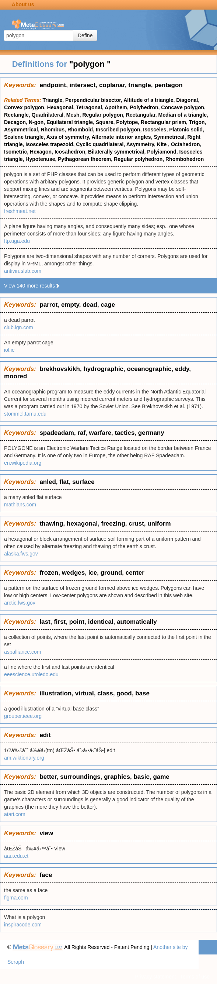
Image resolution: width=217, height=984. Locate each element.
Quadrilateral (47, 115)
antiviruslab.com (22, 271)
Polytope (127, 122)
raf (81, 432)
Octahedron (185, 144)
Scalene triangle (23, 137)
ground (111, 572)
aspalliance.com (22, 652)
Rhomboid (80, 130)
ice (92, 572)
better (47, 776)
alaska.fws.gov (21, 554)
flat (64, 481)
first (60, 621)
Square (104, 122)
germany (151, 432)
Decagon (15, 122)
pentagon (168, 85)
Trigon (197, 122)
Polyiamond (161, 152)
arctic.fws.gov (19, 603)
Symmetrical (169, 137)
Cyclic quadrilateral (99, 144)
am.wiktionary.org (24, 758)
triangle (139, 85)
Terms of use (195, 977)
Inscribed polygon (118, 130)
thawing (51, 523)
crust (136, 523)
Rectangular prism (163, 122)
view (46, 833)
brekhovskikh (59, 368)
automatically (137, 621)
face (45, 874)
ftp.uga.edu (17, 241)
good (124, 693)
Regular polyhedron (138, 159)
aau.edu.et (16, 856)
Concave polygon (182, 107)
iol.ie (9, 350)
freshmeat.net (20, 211)
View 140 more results (32, 286)
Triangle (53, 100)
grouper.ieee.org (23, 716)
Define (85, 35)
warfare (100, 432)
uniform (159, 523)
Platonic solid (186, 130)
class (105, 693)
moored (15, 376)
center (135, 572)
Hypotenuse (40, 159)
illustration (55, 693)
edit (44, 735)
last (44, 621)
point (77, 621)
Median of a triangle (182, 115)
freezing (113, 523)
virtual (84, 693)
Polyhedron (144, 107)
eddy (182, 368)
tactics (125, 432)
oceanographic (149, 368)
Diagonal (187, 100)
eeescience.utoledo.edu (31, 674)
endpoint (52, 85)
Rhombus (53, 130)
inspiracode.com (23, 925)
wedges (73, 572)
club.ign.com (18, 327)
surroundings (80, 776)
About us (23, 4)
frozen (48, 572)
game (161, 776)
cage (108, 304)
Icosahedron (70, 152)
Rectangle (16, 115)
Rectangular (140, 115)
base (142, 693)
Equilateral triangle (69, 122)
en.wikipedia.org (22, 463)
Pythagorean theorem (84, 159)
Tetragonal (89, 107)
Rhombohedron (184, 159)
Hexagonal (60, 107)
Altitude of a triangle (148, 100)
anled (47, 481)
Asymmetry (140, 144)
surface (83, 481)
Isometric (15, 152)
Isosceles (154, 130)
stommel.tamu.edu (25, 414)
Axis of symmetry (67, 137)
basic (141, 776)
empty (70, 304)
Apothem (116, 107)
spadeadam (56, 432)
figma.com (16, 898)
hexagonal (82, 523)
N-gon (36, 122)
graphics (117, 776)
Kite (162, 144)
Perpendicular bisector (93, 100)
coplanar (112, 85)
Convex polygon (24, 107)
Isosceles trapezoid (49, 144)
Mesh (73, 115)
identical (100, 621)
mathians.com (20, 505)
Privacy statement (155, 977)
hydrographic (103, 368)
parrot (48, 304)
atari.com (14, 814)
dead (90, 304)
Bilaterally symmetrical (116, 152)
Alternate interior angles (121, 137)
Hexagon (41, 152)
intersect (83, 85)
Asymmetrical (21, 130)
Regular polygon (102, 115)
